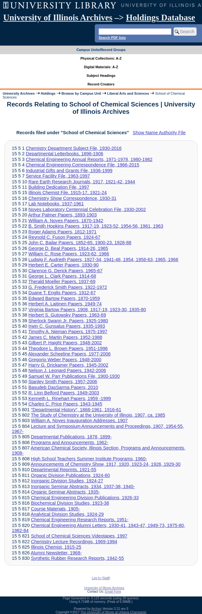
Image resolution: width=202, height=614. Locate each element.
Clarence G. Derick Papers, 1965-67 (65, 270)
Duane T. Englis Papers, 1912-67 (62, 292)
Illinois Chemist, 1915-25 (56, 547)
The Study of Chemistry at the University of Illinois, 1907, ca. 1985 (98, 415)
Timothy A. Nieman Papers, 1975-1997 (67, 331)
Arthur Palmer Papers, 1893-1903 (62, 214)
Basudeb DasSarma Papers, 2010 (63, 387)
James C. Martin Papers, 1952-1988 (65, 337)
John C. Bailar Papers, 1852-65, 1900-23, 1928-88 (79, 242)
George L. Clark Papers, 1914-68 (62, 276)
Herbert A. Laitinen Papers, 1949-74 (65, 303)
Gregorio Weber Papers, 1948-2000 (64, 359)
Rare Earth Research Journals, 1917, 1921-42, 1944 (81, 181)
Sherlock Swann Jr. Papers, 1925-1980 (68, 320)
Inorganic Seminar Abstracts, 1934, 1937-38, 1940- (83, 486)
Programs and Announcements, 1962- (69, 442)
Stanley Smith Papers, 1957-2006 (62, 381)
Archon (96, 608)
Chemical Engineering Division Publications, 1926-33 (85, 497)
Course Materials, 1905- (55, 508)
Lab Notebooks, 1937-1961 (56, 203)
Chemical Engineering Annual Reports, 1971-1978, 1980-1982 (89, 159)
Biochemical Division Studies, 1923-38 (70, 503)
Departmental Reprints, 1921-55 (63, 469)
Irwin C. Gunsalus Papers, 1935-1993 (66, 326)
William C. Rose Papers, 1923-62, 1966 (68, 253)
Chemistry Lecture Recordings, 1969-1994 (74, 541)
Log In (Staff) (101, 578)
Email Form (113, 591)
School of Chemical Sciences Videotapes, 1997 (79, 535)
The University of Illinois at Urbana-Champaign (113, 612)
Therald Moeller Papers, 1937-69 (61, 281)
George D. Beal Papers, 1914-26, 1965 (68, 248)
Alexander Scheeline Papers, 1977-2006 (69, 353)
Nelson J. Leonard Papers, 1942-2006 (67, 370)
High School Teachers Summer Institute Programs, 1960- (89, 458)
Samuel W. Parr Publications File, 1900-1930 (74, 376)
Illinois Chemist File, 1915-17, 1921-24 (67, 192)
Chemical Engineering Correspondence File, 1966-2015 (82, 164)
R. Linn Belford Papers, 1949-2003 (63, 392)
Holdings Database (160, 17)
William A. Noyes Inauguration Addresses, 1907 (79, 420)
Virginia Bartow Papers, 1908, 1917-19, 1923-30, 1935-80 (87, 309)
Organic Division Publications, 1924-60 (70, 475)
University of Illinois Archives (57, 17)
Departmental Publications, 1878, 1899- (71, 436)
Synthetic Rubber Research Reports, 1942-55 (77, 558)
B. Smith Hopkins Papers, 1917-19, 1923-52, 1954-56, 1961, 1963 (95, 226)
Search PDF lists (112, 38)
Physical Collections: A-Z (101, 58)
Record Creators (101, 84)
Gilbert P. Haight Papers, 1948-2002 (65, 342)
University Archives (18, 93)
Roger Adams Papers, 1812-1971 (62, 231)
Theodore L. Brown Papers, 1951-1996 (68, 348)
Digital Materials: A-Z (101, 67)
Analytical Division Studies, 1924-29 (67, 514)
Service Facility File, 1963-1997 (58, 176)
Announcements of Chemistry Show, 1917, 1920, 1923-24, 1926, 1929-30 (106, 464)
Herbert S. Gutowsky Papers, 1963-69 (67, 315)
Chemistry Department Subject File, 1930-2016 (74, 148)
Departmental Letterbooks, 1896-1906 (64, 153)
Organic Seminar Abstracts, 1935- (65, 491)
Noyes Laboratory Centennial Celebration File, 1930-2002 (87, 209)
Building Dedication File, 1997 (58, 187)
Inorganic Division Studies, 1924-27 (67, 480)
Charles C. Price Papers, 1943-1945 (65, 403)
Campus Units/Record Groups (100, 50)
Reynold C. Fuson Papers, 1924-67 (64, 237)
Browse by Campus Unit (81, 93)
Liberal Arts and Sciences (128, 93)
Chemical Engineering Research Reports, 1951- (80, 519)
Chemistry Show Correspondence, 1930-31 (72, 198)
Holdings (48, 93)
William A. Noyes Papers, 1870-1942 (65, 220)
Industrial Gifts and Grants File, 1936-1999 (69, 170)
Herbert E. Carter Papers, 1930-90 (63, 264)
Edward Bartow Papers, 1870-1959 (64, 298)
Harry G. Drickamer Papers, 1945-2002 (68, 365)
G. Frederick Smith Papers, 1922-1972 (67, 287)
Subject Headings (101, 75)
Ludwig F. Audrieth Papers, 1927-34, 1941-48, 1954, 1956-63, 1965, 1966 (103, 259)
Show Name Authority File (159, 132)
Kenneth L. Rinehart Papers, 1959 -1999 (69, 398)
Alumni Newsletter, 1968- (56, 552)
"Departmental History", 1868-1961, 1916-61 (76, 409)
